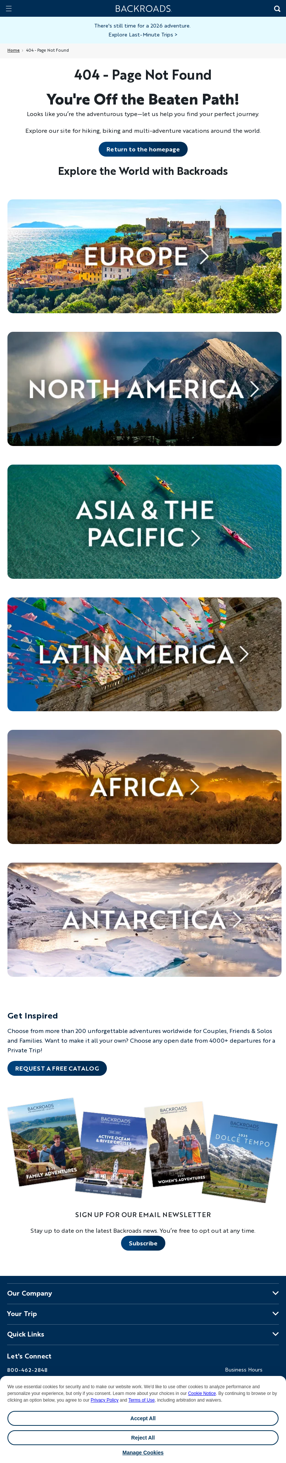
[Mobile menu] (9, 8)
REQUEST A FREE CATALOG (57, 1068)
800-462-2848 (27, 1369)
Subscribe (143, 1243)
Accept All (143, 1418)
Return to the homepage (143, 149)
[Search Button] (277, 9)
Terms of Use (141, 1400)
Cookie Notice (202, 1393)
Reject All (143, 1438)
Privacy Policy (104, 1400)
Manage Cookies (143, 1453)
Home (13, 50)
